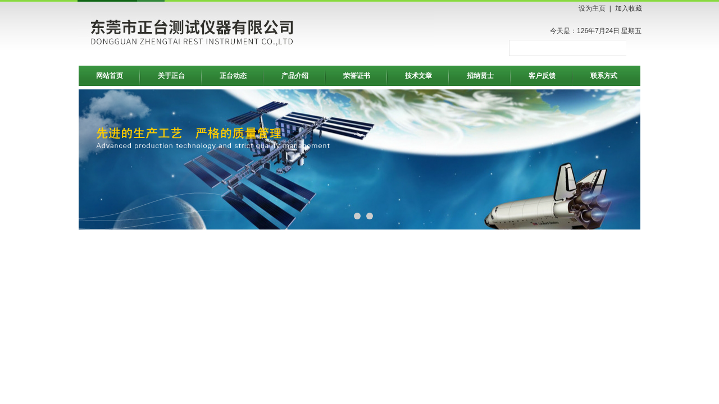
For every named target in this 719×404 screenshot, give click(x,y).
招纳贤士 (480, 76)
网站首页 (109, 76)
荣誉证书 (356, 76)
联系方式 (603, 76)
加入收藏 (628, 8)
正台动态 (233, 76)
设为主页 (592, 8)
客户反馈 (542, 76)
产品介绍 (294, 76)
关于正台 (171, 76)
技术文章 (418, 76)
